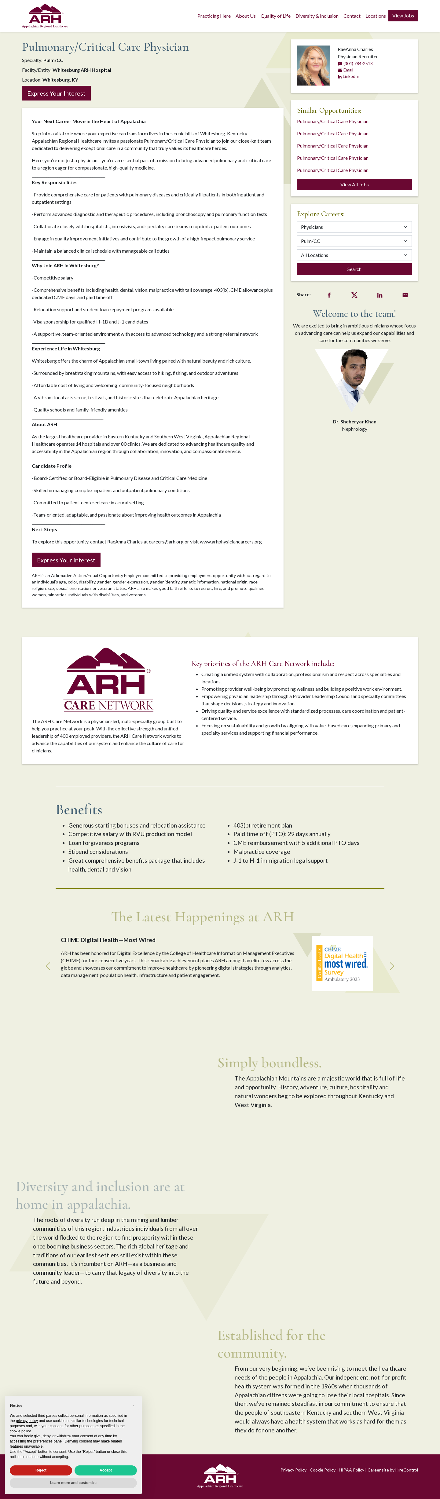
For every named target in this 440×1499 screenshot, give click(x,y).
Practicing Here (214, 16)
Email (345, 69)
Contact (352, 16)
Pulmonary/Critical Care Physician (333, 121)
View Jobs (403, 15)
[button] (134, 1405)
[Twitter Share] (354, 294)
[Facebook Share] (329, 294)
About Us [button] (246, 16)
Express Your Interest (56, 93)
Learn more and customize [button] (73, 1483)
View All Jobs (354, 184)
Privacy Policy (293, 1469)
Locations (375, 16)
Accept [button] (106, 1470)
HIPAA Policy (351, 1469)
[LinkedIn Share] (380, 294)
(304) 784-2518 (355, 63)
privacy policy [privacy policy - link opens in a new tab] (27, 1421)
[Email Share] (405, 294)
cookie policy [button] (20, 1431)
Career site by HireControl (393, 1469)
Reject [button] (40, 1470)
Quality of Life (276, 16)
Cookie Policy (323, 1469)
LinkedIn (348, 76)
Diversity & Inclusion (317, 16)
